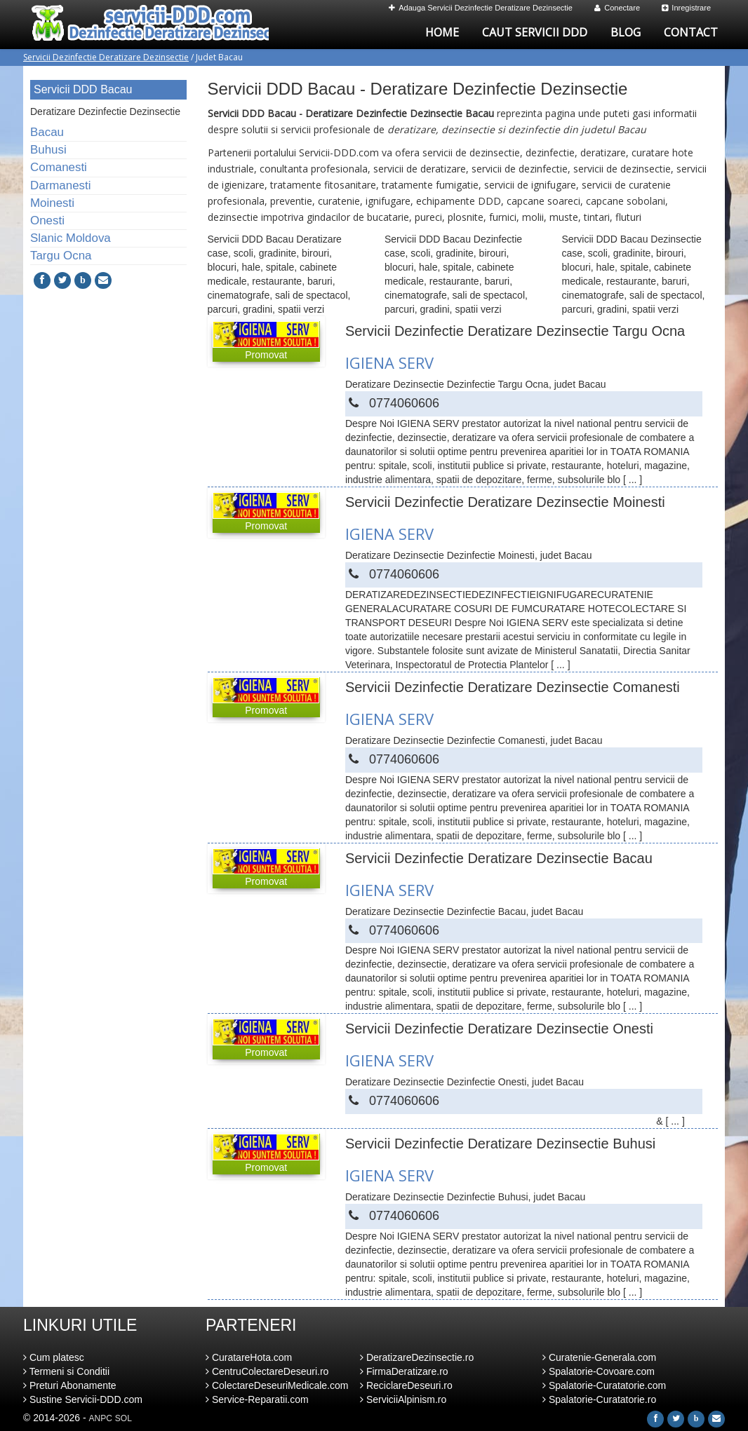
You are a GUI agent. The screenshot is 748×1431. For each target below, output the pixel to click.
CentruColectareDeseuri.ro (267, 1371)
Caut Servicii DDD (534, 32)
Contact (691, 32)
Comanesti (58, 167)
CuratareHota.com (249, 1357)
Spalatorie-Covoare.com (598, 1371)
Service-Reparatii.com (257, 1399)
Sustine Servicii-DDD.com (82, 1399)
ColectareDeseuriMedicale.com (277, 1385)
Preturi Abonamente (69, 1385)
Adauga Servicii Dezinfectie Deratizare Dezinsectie (481, 8)
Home (442, 32)
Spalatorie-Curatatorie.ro (599, 1399)
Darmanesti (60, 185)
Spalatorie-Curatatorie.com (604, 1385)
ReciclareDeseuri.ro (406, 1385)
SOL (123, 1418)
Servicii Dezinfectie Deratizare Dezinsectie (106, 57)
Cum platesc (53, 1357)
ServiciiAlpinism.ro (403, 1399)
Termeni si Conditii (66, 1371)
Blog (625, 32)
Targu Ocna (60, 255)
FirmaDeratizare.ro (404, 1371)
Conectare (617, 8)
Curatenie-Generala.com (599, 1357)
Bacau (47, 132)
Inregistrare (686, 8)
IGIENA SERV (389, 362)
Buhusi (48, 149)
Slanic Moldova (70, 238)
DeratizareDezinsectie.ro (417, 1357)
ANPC (100, 1418)
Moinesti (52, 203)
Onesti (47, 220)
